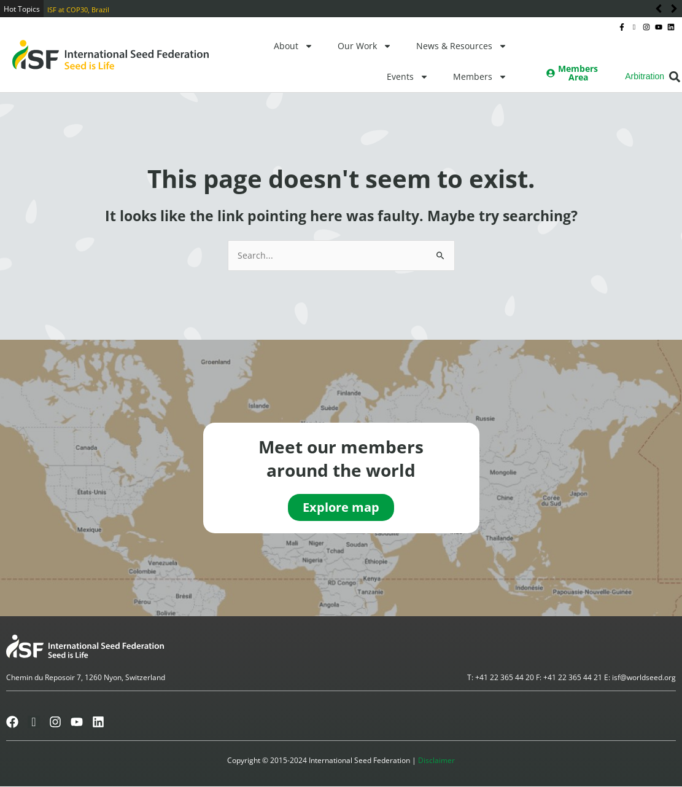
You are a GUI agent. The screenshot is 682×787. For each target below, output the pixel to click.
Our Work (365, 46)
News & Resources (461, 46)
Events (407, 76)
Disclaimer (436, 761)
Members (480, 76)
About (293, 46)
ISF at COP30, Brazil (78, 9)
